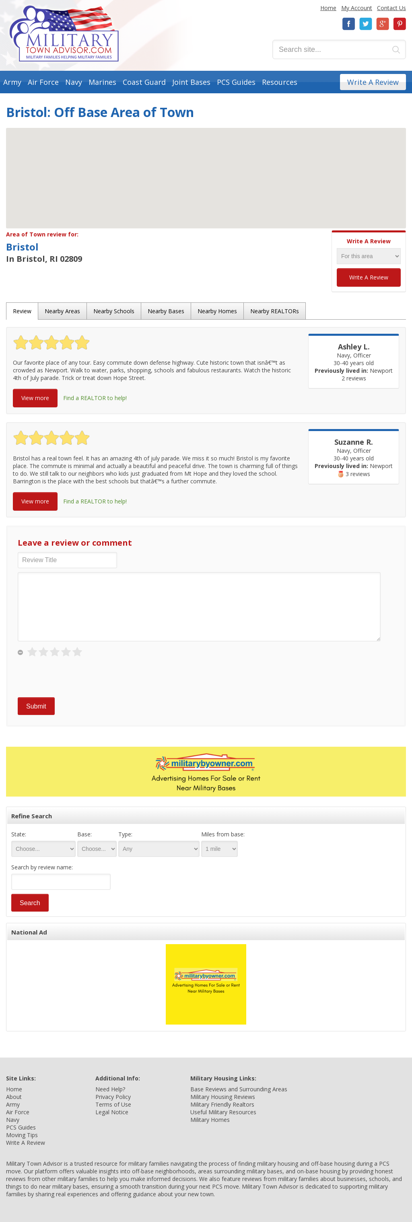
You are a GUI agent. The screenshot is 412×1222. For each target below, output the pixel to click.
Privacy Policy (113, 1097)
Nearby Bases (166, 311)
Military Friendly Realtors (222, 1104)
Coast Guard (144, 82)
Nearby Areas (62, 311)
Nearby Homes (217, 311)
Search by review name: (42, 867)
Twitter (365, 24)
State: (18, 834)
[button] (206, 170)
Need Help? (110, 1089)
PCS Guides (236, 82)
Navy (73, 82)
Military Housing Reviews (222, 1097)
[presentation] (79, 677)
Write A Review (373, 82)
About (14, 1097)
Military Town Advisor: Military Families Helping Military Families (64, 33)
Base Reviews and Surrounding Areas (238, 1089)
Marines (102, 82)
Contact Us (391, 8)
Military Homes (210, 1119)
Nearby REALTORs (274, 311)
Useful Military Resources (223, 1112)
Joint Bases (191, 82)
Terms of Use (113, 1104)
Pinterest (399, 24)
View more (35, 398)
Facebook (348, 24)
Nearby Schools (113, 311)
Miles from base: (223, 834)
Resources (279, 82)
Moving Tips (22, 1135)
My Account (356, 8)
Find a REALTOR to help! (95, 398)
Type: (125, 834)
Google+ (382, 24)
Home (328, 8)
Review (22, 311)
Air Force (43, 82)
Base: (84, 834)
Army (12, 82)
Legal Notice (111, 1112)
